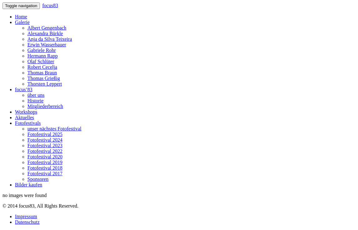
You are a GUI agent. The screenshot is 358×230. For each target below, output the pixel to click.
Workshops (26, 112)
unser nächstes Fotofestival (54, 128)
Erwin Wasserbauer (46, 44)
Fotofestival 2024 (44, 140)
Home (21, 16)
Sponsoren (38, 179)
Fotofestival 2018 (44, 168)
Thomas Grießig (43, 78)
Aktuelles (24, 117)
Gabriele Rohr (41, 50)
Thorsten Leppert (44, 84)
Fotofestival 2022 (44, 151)
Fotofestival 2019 (44, 162)
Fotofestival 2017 (44, 173)
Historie (35, 100)
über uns (36, 95)
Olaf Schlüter (40, 61)
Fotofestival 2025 (44, 134)
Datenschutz (27, 222)
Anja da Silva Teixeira (49, 39)
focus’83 (23, 89)
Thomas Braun (42, 72)
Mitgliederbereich (45, 106)
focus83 (50, 5)
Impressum (26, 216)
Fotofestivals (28, 123)
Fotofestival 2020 (44, 156)
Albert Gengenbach (46, 28)
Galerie (22, 22)
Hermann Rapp (42, 56)
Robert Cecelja (42, 67)
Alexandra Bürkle (45, 33)
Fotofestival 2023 (44, 145)
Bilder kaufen (28, 184)
